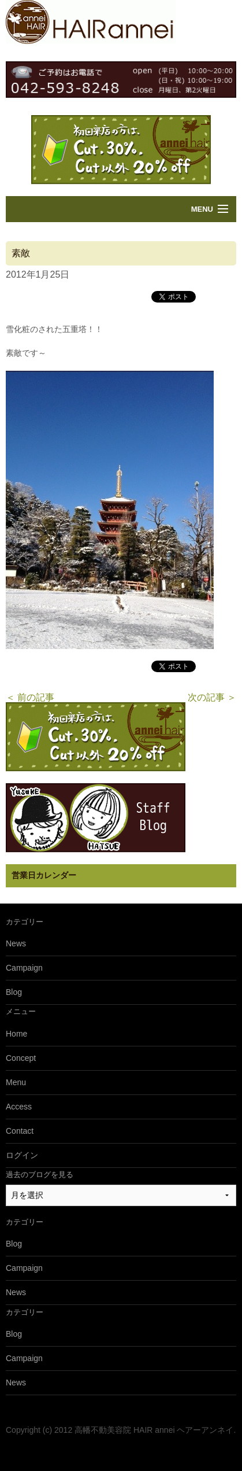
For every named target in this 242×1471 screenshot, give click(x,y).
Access (19, 1106)
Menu (202, 209)
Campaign (24, 967)
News (16, 943)
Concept (21, 1058)
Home (16, 1033)
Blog (14, 992)
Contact (19, 1130)
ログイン (22, 1155)
